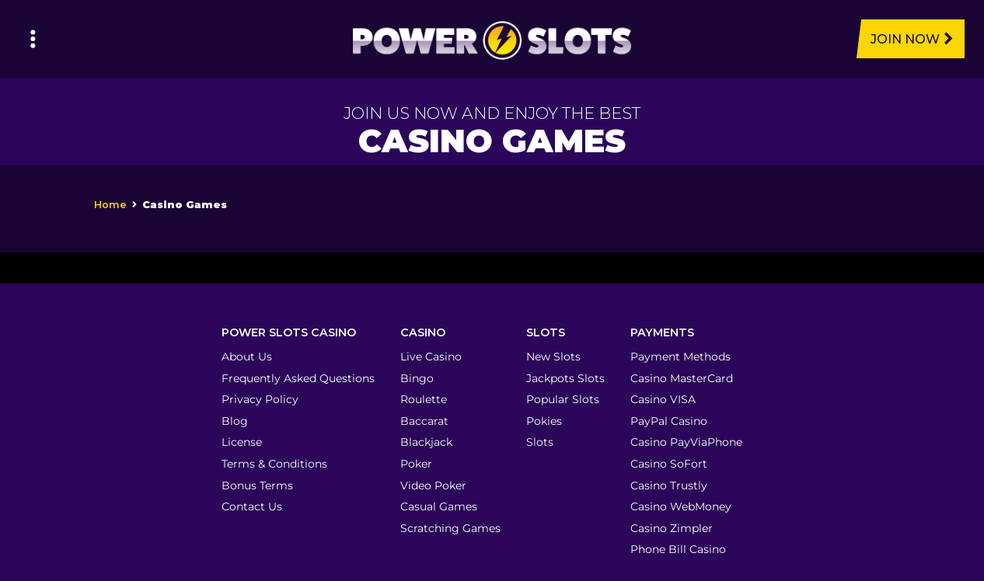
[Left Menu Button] (33, 38)
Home (110, 204)
